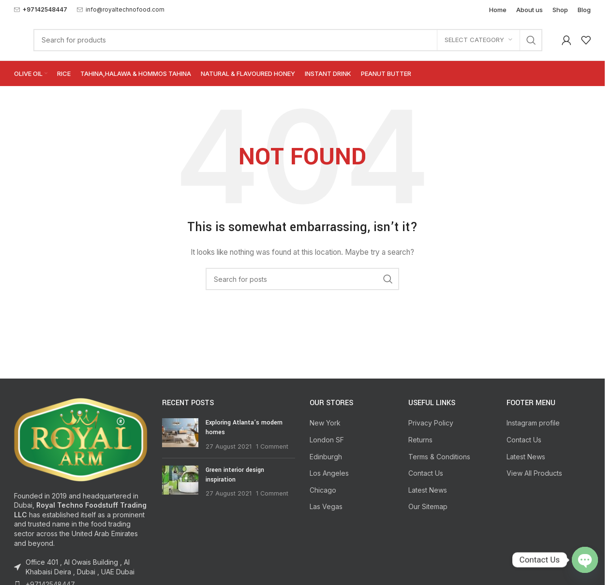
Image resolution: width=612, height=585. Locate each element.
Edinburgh (326, 457)
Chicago (323, 490)
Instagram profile (533, 423)
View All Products (534, 473)
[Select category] (478, 40)
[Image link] (81, 439)
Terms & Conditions (439, 457)
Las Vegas (326, 506)
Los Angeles (329, 473)
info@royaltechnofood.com (125, 9)
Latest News (427, 490)
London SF (327, 440)
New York (325, 423)
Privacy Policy (430, 423)
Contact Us (425, 473)
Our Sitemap (428, 506)
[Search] (287, 40)
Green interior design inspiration (235, 475)
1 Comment (272, 446)
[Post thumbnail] (180, 434)
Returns (420, 440)
